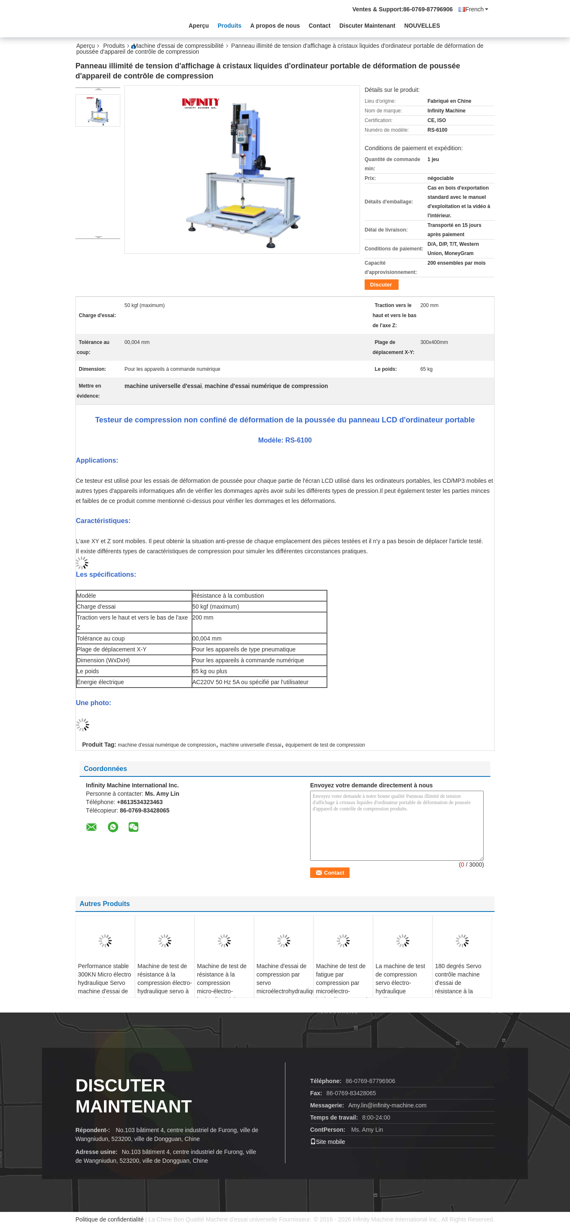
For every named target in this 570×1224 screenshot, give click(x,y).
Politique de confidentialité (109, 1219)
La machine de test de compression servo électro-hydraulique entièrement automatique (400, 987)
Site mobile (327, 1141)
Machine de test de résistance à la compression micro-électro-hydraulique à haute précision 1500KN (223, 987)
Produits (229, 25)
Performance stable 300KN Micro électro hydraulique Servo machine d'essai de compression (104, 983)
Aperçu (199, 25)
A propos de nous (275, 25)
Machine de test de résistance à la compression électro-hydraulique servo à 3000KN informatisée (164, 987)
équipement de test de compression (325, 745)
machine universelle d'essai (250, 745)
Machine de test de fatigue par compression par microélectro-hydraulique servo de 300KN (343, 987)
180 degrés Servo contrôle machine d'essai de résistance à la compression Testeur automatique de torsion (462, 991)
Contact (320, 25)
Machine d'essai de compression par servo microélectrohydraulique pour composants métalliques (284, 987)
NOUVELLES (422, 25)
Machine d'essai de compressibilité (178, 46)
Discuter (381, 284)
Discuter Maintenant (367, 26)
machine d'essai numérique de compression (167, 745)
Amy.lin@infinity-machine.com (387, 1105)
